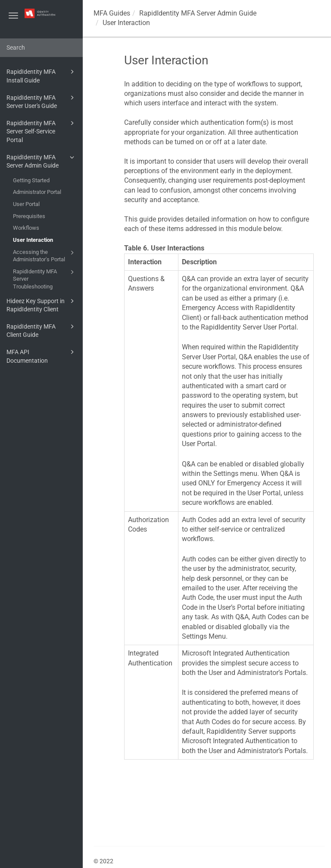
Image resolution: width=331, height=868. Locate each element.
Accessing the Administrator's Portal (45, 255)
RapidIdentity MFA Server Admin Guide (41, 160)
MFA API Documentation (41, 355)
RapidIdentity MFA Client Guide (41, 330)
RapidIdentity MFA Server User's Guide (41, 101)
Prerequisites (29, 216)
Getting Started (31, 180)
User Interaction (33, 240)
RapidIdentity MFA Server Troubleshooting (45, 278)
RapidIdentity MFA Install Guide (41, 75)
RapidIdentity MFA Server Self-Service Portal (41, 130)
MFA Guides (112, 13)
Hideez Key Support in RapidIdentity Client (41, 304)
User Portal (26, 204)
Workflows (26, 228)
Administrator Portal (37, 192)
